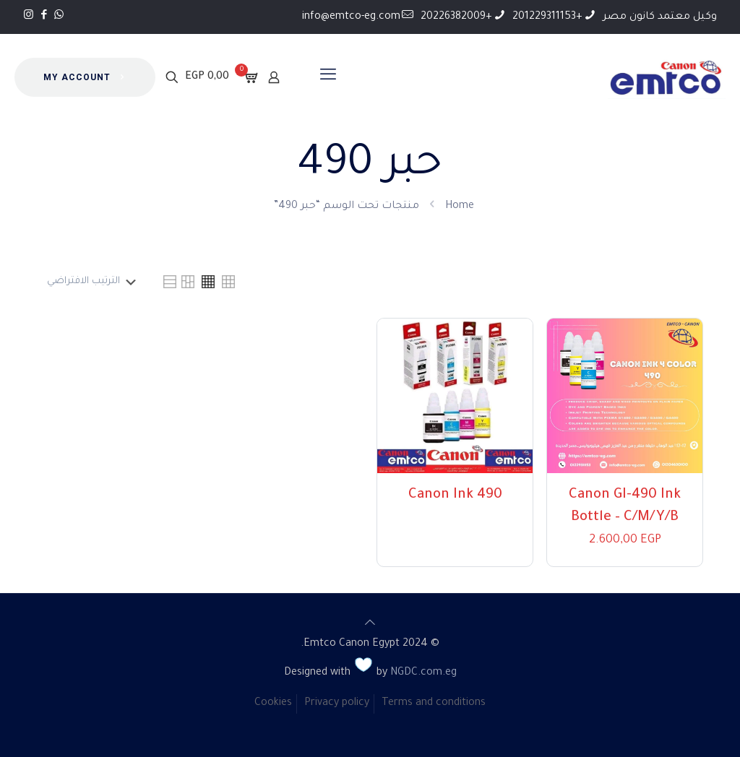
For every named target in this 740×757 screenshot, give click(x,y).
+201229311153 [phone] (547, 17)
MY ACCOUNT (84, 77)
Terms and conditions (434, 703)
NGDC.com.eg (423, 673)
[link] (228, 282)
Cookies (273, 703)
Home (459, 206)
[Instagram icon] (28, 16)
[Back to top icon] (370, 625)
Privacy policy (336, 703)
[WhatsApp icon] (58, 16)
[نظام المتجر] (89, 282)
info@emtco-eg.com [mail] (351, 17)
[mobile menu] (328, 77)
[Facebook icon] (43, 16)
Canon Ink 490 (455, 495)
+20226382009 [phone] (456, 17)
